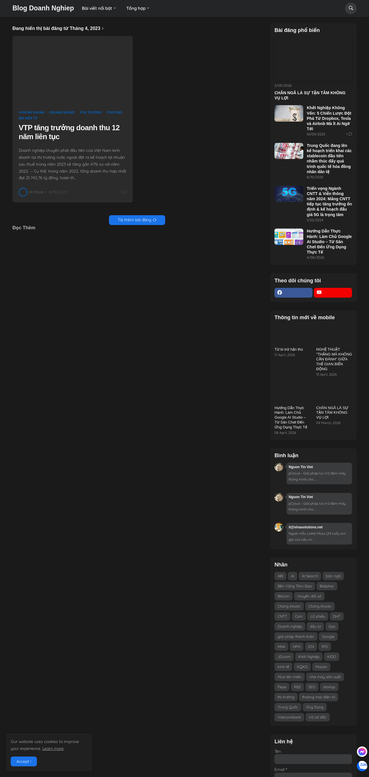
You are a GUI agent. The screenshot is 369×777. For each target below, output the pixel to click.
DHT (336, 616)
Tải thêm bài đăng (134, 219)
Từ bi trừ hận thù (288, 349)
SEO (311, 687)
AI (292, 576)
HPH (296, 646)
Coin (299, 616)
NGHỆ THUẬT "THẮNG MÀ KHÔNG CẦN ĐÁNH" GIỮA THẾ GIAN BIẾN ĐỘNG (334, 359)
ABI (280, 576)
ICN (311, 646)
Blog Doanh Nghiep (43, 8)
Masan (321, 666)
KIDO (331, 656)
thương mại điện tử (318, 697)
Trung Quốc (288, 707)
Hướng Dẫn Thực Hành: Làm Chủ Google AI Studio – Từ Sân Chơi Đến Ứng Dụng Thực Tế (329, 241)
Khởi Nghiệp (308, 656)
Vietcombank (289, 717)
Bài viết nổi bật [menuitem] (97, 8)
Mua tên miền (290, 676)
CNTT (282, 616)
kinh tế (283, 666)
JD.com (284, 656)
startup (329, 687)
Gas (332, 626)
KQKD (302, 666)
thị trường (92, 112)
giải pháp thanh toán (296, 636)
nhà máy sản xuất (325, 676)
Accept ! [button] (23, 761)
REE (297, 687)
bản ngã (333, 576)
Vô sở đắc (318, 717)
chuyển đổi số (309, 596)
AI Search (310, 576)
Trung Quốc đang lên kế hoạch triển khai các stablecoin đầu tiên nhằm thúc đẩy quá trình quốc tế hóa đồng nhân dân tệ (329, 158)
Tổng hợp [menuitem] (136, 8)
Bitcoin (283, 596)
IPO (325, 646)
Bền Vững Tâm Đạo (295, 586)
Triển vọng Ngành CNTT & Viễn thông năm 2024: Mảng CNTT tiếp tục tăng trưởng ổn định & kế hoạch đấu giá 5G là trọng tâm (329, 201)
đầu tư (315, 626)
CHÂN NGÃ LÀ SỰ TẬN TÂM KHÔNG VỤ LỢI (309, 95)
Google (328, 636)
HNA (281, 646)
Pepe (282, 687)
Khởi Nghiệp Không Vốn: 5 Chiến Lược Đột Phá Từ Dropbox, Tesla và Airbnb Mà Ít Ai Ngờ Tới (329, 118)
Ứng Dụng (314, 707)
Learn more (53, 748)
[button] (351, 8)
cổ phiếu (317, 616)
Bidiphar (327, 586)
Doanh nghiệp (63, 112)
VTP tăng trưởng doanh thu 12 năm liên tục (69, 132)
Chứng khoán (32, 112)
